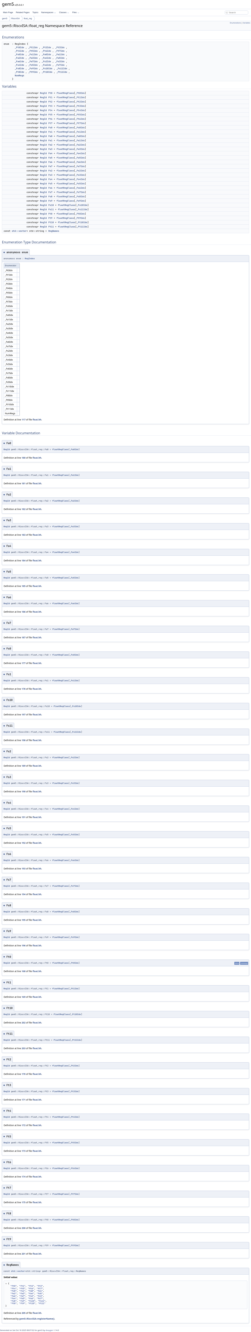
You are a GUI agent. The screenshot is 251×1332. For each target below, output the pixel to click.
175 (23, 1202)
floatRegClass (65, 93)
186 (23, 611)
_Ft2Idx (46, 47)
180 (23, 457)
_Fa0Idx (46, 54)
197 (23, 714)
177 (23, 663)
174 (23, 1176)
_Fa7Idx (33, 61)
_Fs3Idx (60, 61)
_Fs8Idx (19, 68)
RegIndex (30, 258)
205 (23, 1312)
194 (23, 894)
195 (23, 919)
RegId (43, 93)
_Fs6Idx (46, 65)
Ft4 (50, 110)
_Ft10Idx (47, 72)
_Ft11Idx (62, 72)
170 (23, 1073)
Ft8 (50, 213)
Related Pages (22, 12)
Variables (246, 23)
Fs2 (50, 170)
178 (23, 688)
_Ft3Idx (60, 47)
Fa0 (50, 136)
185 (23, 586)
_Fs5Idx (33, 65)
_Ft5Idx (33, 50)
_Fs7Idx (60, 65)
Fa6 (50, 162)
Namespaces (48, 12)
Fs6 (50, 187)
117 (23, 419)
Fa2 (50, 144)
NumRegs (19, 75)
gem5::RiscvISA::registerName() (36, 1318)
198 (23, 740)
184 (23, 560)
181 (23, 483)
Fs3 (50, 175)
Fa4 (50, 153)
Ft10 (51, 222)
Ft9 (50, 218)
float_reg (28, 18)
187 (23, 637)
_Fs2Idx (46, 61)
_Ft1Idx (33, 47)
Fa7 (50, 166)
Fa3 (50, 149)
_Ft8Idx (19, 72)
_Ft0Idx (19, 47)
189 (23, 765)
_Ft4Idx (19, 50)
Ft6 (50, 118)
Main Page (8, 12)
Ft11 (51, 226)
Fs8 (50, 196)
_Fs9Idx (33, 68)
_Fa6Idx (19, 61)
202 (23, 1022)
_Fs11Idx (62, 68)
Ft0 (50, 93)
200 (23, 1228)
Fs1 (50, 131)
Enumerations (235, 23)
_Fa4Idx (46, 58)
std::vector (19, 231)
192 (23, 842)
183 (23, 534)
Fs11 (51, 209)
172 (23, 1125)
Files (75, 12)
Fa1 (50, 140)
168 (23, 971)
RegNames (53, 231)
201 (23, 1253)
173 (23, 1150)
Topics (35, 12)
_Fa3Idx (33, 58)
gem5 (4, 18)
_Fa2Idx (19, 58)
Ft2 (50, 101)
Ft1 (50, 97)
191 (23, 817)
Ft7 (50, 123)
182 (23, 509)
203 (23, 1048)
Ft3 (50, 106)
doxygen (49, 1330)
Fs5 (50, 183)
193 (23, 868)
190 (23, 791)
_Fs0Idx (19, 54)
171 (23, 1099)
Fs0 (50, 127)
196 (23, 945)
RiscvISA (15, 18)
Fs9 (50, 200)
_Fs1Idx (33, 54)
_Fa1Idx (60, 54)
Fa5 (50, 157)
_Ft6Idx (46, 50)
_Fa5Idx (60, 58)
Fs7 (50, 192)
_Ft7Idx (60, 50)
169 (23, 996)
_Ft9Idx (33, 72)
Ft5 (50, 114)
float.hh (36, 419)
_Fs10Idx (47, 68)
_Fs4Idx (19, 65)
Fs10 (51, 205)
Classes (64, 12)
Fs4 (50, 179)
